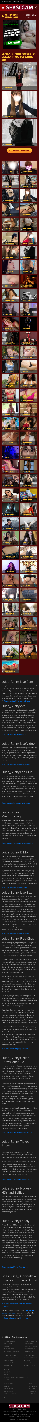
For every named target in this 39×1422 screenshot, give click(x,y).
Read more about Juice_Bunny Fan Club (16, 803)
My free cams (23, 1318)
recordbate (12, 1313)
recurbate (5, 1313)
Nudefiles (32, 1394)
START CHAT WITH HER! (19, 151)
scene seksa (29, 1343)
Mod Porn (7, 1374)
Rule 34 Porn (8, 1372)
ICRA (24, 1409)
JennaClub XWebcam (30, 1358)
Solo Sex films (8, 1383)
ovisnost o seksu (30, 1351)
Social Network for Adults (11, 1351)
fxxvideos (7, 1386)
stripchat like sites (9, 1341)
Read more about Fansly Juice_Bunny (15, 1267)
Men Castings (8, 1343)
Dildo (14, 887)
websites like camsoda (11, 1358)
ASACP (19, 1409)
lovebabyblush (17, 2)
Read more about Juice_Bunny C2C (14, 734)
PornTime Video (9, 1348)
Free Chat (15, 1049)
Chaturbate (5, 1318)
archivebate (30, 1310)
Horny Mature (33, 1391)
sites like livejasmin (10, 1394)
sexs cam (7, 1346)
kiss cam (6, 1379)
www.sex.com (8, 1365)
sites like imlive (8, 1360)
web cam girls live (29, 1355)
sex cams (32, 1389)
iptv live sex (27, 1360)
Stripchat (13, 1318)
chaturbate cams (30, 1348)
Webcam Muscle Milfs (10, 1355)
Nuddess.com (8, 1391)
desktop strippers (9, 1398)
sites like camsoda (29, 1365)
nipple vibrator (8, 1389)
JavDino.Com (33, 1386)
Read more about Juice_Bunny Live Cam (17, 701)
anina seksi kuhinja (31, 1346)
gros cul (6, 1369)
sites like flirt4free (9, 1363)
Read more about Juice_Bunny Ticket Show (17, 1179)
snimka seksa (28, 1363)
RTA (14, 1409)
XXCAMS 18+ (33, 1383)
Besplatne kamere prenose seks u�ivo (16, 1377)
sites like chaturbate (31, 1341)
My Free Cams (6, 2)
